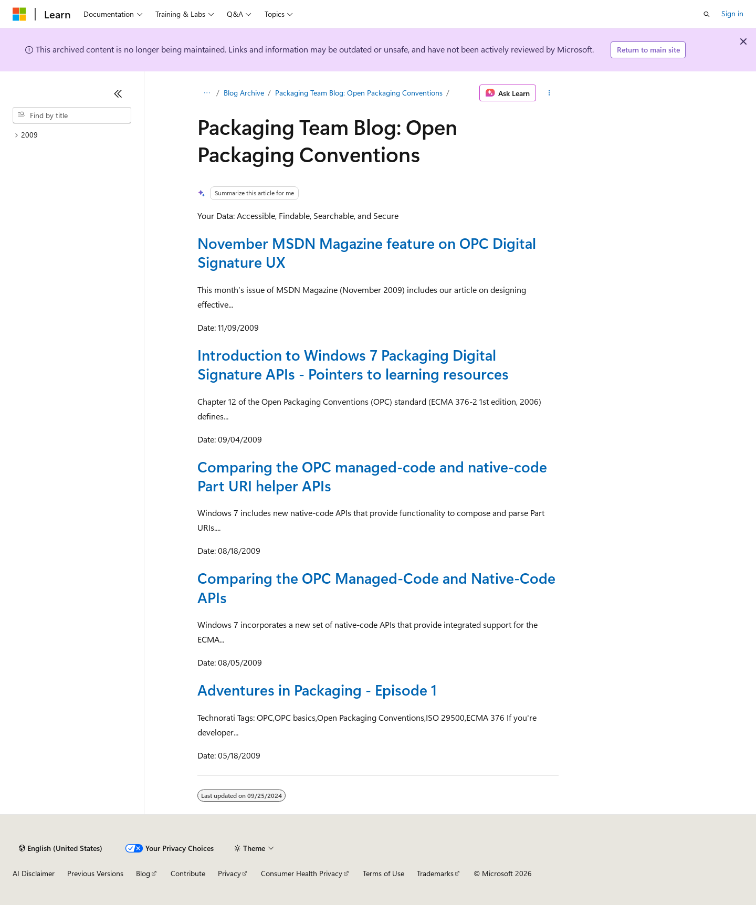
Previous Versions (95, 873)
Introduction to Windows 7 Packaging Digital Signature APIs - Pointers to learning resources (353, 364)
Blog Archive (244, 93)
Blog (143, 873)
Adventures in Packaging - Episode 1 (317, 689)
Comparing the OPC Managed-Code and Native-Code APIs (376, 587)
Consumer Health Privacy (301, 873)
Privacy (229, 873)
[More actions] (549, 93)
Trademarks (435, 873)
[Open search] (706, 14)
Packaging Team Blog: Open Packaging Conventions (359, 93)
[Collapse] (118, 93)
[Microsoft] (19, 14)
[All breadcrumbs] (206, 93)
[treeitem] (72, 135)
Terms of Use (383, 873)
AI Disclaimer (34, 873)
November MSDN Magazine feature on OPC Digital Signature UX (366, 252)
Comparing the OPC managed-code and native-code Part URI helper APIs (372, 476)
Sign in (732, 13)
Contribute (188, 873)
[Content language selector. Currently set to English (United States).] (61, 848)
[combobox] (72, 115)
